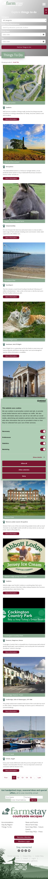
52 (18, 778)
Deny (24, 476)
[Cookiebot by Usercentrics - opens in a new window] (37, 401)
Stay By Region (6, 825)
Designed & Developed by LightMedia (26, 861)
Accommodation (7, 822)
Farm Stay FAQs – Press (34, 832)
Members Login (24, 841)
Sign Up (33, 800)
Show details (37, 457)
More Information (11, 119)
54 (27, 778)
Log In (34, 858)
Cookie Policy (39, 856)
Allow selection (24, 470)
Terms (17, 858)
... (10, 778)
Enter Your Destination (10, 24)
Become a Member (24, 837)
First (5, 778)
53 (22, 778)
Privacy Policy (27, 856)
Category (5, 17)
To (2, 38)
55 (31, 778)
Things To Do (6, 827)
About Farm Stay (31, 825)
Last (39, 778)
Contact (25, 858)
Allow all (24, 463)
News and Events (31, 822)
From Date (5, 31)
